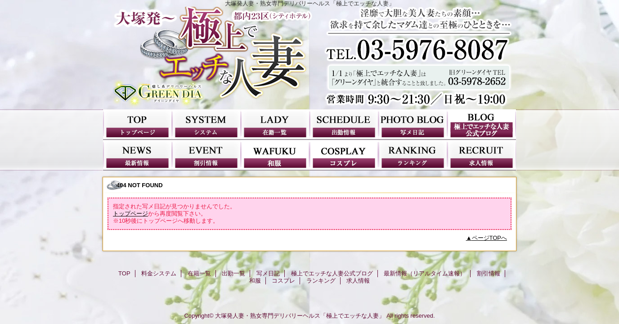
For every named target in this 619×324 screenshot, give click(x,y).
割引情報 (206, 155)
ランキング (412, 155)
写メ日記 (412, 124)
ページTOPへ (489, 237)
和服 (275, 155)
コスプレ (344, 155)
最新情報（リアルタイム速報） (137, 155)
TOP (137, 124)
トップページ (130, 213)
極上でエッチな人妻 (309, 58)
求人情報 (481, 155)
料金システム (206, 124)
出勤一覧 (344, 124)
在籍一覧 (275, 124)
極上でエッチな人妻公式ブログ (481, 124)
